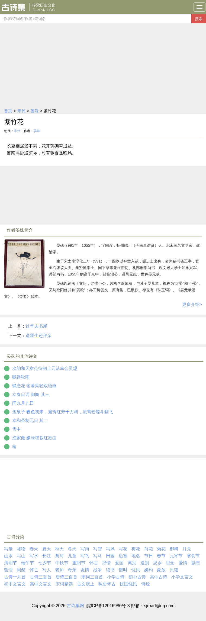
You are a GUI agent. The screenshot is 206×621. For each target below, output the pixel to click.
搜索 (198, 19)
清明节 (10, 563)
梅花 (135, 548)
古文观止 (85, 584)
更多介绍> (192, 304)
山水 (8, 555)
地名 (135, 555)
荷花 (148, 548)
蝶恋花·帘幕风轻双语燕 (34, 385)
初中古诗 (137, 577)
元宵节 (176, 555)
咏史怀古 (107, 584)
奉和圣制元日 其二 (30, 420)
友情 (85, 570)
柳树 (174, 548)
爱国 (119, 563)
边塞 (123, 555)
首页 (8, 110)
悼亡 (34, 570)
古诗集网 (75, 605)
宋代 (21, 110)
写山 (21, 555)
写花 (123, 548)
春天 (34, 548)
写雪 (97, 548)
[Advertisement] (103, 64)
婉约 (148, 570)
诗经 (145, 584)
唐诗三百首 (66, 577)
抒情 (106, 563)
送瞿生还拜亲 (38, 335)
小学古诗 (115, 577)
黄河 (59, 555)
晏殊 (35, 110)
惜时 (123, 570)
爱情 (183, 563)
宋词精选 (64, 584)
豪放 (161, 570)
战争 (97, 570)
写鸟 (85, 555)
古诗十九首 (15, 577)
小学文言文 (182, 577)
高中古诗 (158, 577)
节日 (148, 555)
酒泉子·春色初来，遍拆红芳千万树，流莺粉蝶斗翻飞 (62, 411)
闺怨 (21, 570)
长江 (46, 555)
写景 (8, 548)
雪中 (16, 429)
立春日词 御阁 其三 (30, 394)
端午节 (27, 563)
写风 (110, 548)
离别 (132, 563)
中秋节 (61, 563)
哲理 (8, 570)
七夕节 (44, 563)
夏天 (46, 548)
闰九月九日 (23, 403)
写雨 (85, 548)
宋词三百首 (92, 577)
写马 (97, 555)
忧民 (135, 570)
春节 (161, 555)
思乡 (157, 563)
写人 (46, 570)
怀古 (93, 563)
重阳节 (78, 563)
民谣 (174, 570)
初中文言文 (15, 584)
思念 (170, 563)
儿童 (72, 555)
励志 (195, 563)
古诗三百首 (41, 577)
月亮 (186, 548)
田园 (110, 555)
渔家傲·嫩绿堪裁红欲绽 (34, 438)
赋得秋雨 (21, 377)
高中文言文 (41, 584)
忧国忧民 (128, 584)
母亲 (72, 570)
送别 (144, 563)
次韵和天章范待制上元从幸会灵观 (44, 368)
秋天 (59, 548)
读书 (110, 570)
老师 (59, 570)
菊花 (161, 548)
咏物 (21, 548)
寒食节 (193, 555)
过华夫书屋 (36, 326)
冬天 (72, 548)
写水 (34, 555)
